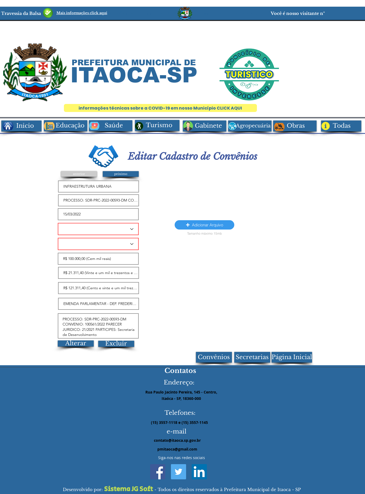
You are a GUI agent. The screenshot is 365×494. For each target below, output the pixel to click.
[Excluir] (116, 344)
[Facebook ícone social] (157, 471)
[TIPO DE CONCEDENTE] (98, 244)
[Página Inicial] (292, 357)
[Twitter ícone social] (178, 471)
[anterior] (79, 174)
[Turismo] (157, 125)
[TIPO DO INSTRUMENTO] (98, 229)
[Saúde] (110, 125)
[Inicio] (21, 126)
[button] (204, 225)
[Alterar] (76, 343)
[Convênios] (214, 357)
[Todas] (341, 126)
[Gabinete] (204, 126)
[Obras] (295, 126)
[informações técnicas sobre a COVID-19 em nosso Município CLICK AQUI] (160, 108)
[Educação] (65, 125)
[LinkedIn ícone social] (199, 471)
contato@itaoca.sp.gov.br (177, 440)
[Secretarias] (252, 357)
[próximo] (121, 174)
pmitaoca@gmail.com (177, 449)
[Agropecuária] (250, 126)
